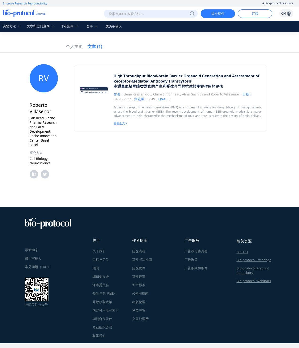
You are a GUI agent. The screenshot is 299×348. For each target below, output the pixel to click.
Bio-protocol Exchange (254, 260)
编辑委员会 (100, 276)
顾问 (95, 268)
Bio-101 (242, 251)
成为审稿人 (113, 26)
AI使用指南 (140, 293)
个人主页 (74, 46)
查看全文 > (120, 123)
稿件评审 (138, 276)
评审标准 (138, 285)
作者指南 (69, 26)
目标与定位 (100, 259)
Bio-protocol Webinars (254, 281)
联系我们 (99, 335)
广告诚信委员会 (195, 251)
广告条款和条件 (195, 268)
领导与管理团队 (104, 293)
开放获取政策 (102, 302)
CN (286, 13)
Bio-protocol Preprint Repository (253, 270)
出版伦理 (138, 302)
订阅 (255, 13)
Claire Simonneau (166, 94)
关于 (92, 26)
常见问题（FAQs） (38, 267)
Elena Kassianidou (137, 94)
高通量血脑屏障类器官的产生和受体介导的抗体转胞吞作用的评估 (168, 86)
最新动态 (31, 250)
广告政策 (191, 259)
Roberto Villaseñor (225, 94)
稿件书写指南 (142, 259)
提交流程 (138, 251)
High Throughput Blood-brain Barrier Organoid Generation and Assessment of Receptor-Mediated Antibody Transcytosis (186, 78)
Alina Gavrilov (192, 94)
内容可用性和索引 (105, 310)
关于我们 (99, 251)
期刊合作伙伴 (102, 318)
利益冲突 (138, 310)
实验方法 (12, 26)
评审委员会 (100, 285)
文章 (95, 46)
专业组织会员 (102, 327)
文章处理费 (140, 318)
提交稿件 (217, 13)
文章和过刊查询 (41, 26)
